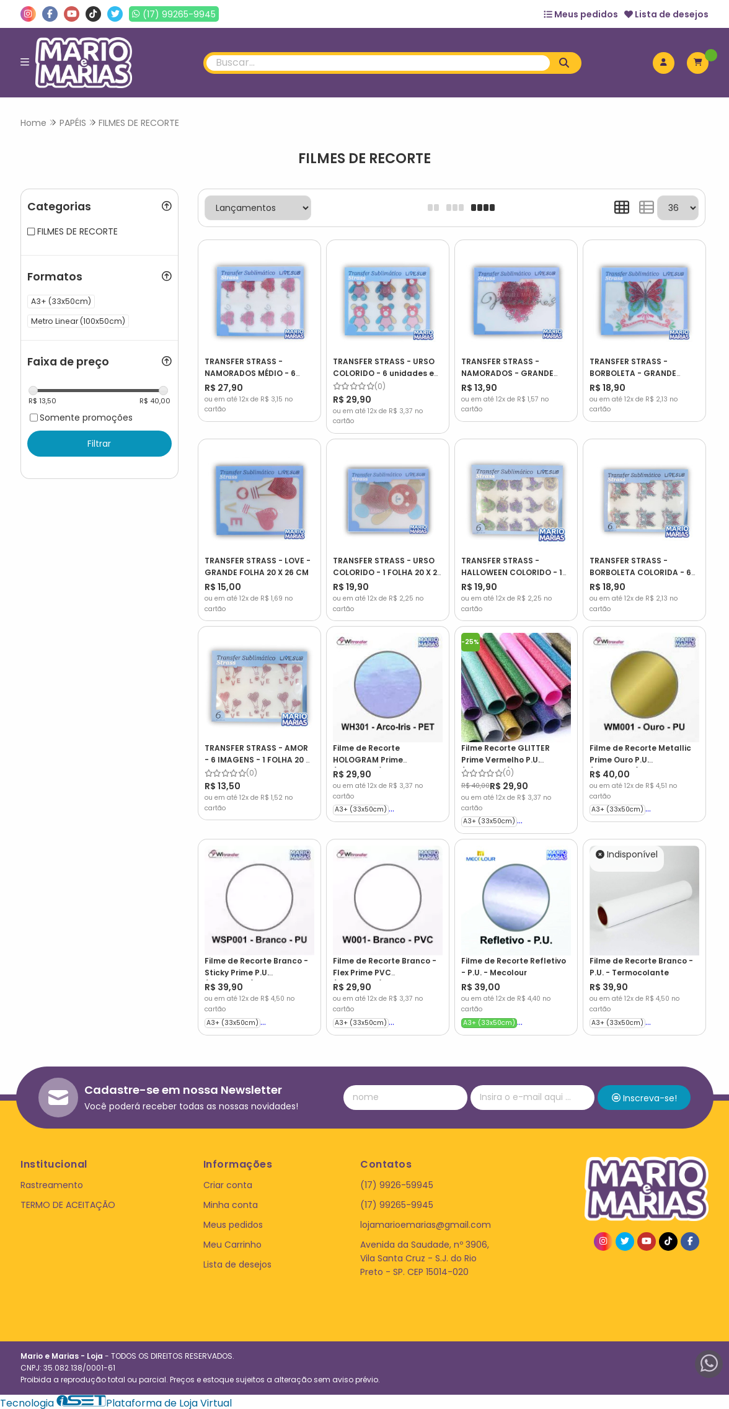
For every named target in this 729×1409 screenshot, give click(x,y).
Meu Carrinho (232, 1243)
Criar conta (227, 1182)
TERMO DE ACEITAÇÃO (67, 1202)
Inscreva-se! (644, 1095)
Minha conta (230, 1202)
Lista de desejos (666, 14)
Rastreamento (51, 1182)
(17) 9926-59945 (396, 1182)
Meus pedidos (581, 14)
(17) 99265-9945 (396, 1202)
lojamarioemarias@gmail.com (425, 1223)
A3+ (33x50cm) (360, 808)
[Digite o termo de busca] (378, 63)
